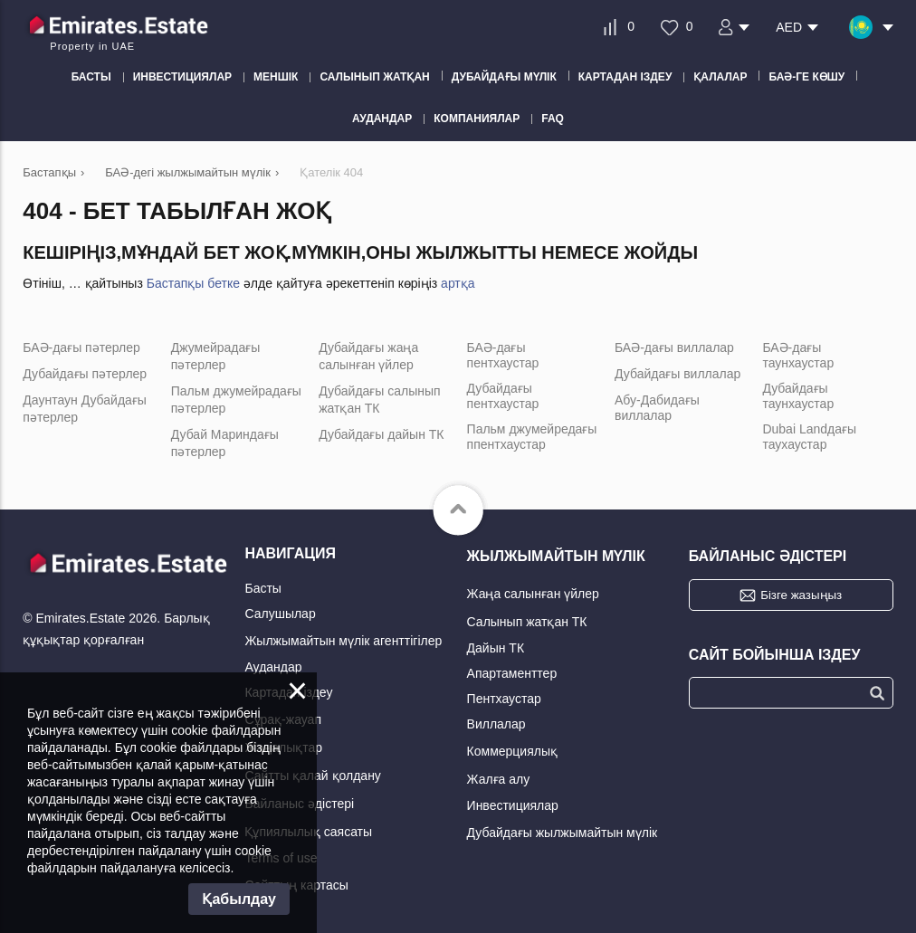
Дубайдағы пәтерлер (85, 374)
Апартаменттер (512, 673)
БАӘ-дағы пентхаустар (503, 355)
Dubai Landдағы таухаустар (809, 437)
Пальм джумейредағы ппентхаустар (532, 437)
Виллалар (496, 724)
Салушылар (279, 613)
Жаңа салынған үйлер (533, 593)
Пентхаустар (504, 698)
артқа (457, 283)
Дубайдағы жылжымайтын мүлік (562, 832)
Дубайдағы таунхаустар (798, 396)
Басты (262, 588)
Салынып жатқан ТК (527, 621)
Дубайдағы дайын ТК (381, 434)
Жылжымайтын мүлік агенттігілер (343, 640)
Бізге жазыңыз (801, 595)
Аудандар (272, 667)
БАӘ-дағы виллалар (674, 347)
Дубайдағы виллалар (677, 374)
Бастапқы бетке (193, 283)
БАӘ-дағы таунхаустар (798, 355)
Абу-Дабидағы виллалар (657, 408)
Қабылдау (239, 899)
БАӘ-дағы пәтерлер (81, 347)
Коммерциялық (512, 751)
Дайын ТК (495, 648)
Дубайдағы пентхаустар (503, 396)
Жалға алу (498, 779)
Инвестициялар (512, 805)
